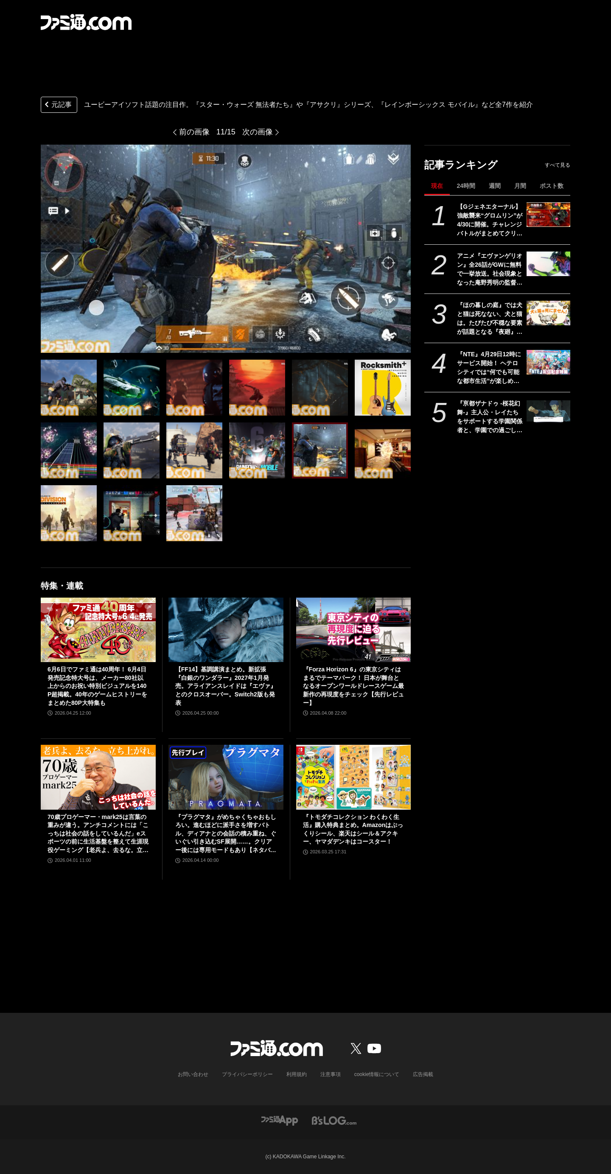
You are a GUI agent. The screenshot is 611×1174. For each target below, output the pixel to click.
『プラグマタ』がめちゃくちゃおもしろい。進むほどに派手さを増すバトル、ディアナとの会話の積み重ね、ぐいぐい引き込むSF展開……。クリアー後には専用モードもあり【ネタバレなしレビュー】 (225, 834)
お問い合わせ (193, 1074)
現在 (437, 185)
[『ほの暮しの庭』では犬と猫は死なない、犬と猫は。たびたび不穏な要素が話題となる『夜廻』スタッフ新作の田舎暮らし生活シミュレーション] (548, 313)
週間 (495, 185)
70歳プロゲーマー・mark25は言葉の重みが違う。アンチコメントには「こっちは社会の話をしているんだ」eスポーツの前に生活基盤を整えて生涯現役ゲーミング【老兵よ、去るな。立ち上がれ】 (98, 834)
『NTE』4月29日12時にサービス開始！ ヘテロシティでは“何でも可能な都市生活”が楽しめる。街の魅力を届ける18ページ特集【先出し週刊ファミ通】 (490, 368)
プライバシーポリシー (247, 1074)
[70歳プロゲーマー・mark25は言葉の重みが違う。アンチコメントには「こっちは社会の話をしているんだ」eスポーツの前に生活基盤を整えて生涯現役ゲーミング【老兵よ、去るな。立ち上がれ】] (98, 777)
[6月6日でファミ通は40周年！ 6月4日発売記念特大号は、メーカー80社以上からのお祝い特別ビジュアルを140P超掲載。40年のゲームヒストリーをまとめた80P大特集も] (98, 630)
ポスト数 (551, 185)
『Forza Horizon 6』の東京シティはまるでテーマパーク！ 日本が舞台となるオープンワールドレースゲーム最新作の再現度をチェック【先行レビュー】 (353, 686)
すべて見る (557, 165)
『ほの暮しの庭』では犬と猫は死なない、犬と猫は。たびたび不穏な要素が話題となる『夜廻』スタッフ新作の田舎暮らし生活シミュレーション (489, 319)
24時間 (466, 185)
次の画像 (257, 132)
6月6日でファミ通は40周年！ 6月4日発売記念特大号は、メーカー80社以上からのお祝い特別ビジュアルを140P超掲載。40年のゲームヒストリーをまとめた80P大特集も (97, 686)
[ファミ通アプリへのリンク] (279, 1120)
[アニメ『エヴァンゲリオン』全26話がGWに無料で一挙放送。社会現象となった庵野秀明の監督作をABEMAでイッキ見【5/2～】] (548, 264)
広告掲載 (423, 1074)
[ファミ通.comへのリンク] (86, 22)
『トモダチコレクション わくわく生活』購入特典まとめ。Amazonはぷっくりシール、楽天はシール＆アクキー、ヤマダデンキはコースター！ (353, 829)
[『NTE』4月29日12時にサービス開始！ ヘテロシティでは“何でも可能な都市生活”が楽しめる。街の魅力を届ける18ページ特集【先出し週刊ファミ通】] (548, 362)
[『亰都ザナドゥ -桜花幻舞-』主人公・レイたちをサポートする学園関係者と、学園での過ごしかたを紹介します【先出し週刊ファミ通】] (548, 411)
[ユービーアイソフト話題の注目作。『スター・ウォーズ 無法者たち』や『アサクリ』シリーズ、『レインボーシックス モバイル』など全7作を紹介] (69, 388)
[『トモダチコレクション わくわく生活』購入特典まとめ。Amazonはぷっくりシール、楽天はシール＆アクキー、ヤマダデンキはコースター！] (353, 777)
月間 (520, 185)
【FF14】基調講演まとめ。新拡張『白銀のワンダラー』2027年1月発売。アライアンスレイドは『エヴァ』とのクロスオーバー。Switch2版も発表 (225, 686)
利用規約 (296, 1074)
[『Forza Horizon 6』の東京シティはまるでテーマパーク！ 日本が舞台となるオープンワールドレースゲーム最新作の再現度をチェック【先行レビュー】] (353, 630)
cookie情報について (377, 1074)
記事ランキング (461, 165)
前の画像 (194, 132)
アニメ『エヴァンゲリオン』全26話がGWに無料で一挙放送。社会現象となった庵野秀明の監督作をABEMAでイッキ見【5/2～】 (489, 269)
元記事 (57, 105)
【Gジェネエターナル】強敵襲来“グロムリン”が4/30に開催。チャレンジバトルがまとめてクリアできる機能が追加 (489, 220)
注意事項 (330, 1074)
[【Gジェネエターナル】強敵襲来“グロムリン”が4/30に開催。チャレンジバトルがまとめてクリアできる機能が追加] (548, 214)
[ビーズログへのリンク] (334, 1120)
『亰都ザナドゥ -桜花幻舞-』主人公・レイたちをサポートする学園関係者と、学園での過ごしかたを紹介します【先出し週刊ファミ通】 (489, 417)
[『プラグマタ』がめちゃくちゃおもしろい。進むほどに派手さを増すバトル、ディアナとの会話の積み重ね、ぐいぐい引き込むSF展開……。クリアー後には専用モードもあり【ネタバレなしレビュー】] (225, 777)
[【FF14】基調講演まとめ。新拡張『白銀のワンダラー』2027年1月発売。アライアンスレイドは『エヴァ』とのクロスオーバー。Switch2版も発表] (225, 630)
